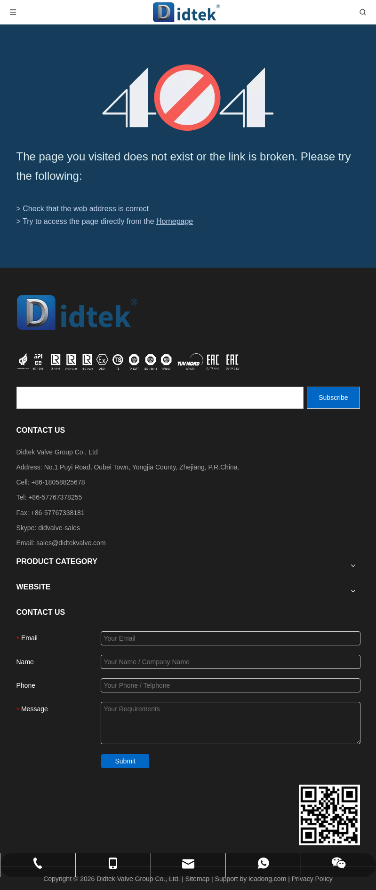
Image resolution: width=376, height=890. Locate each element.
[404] (188, 97)
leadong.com (267, 878)
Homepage (174, 221)
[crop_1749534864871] (129, 360)
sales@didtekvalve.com (70, 543)
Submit (125, 761)
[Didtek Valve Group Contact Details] (329, 815)
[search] (160, 398)
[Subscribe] (333, 398)
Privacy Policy (312, 878)
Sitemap (197, 878)
